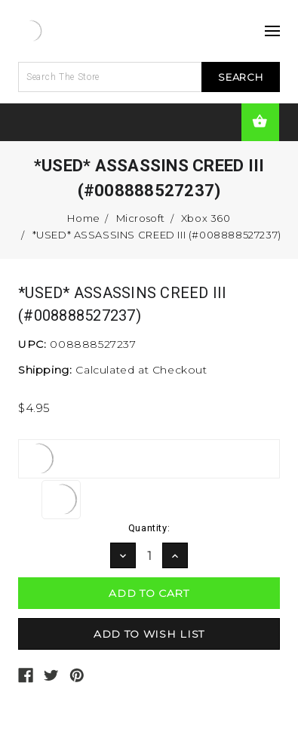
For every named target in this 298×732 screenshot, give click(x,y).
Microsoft (140, 218)
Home (83, 218)
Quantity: (149, 528)
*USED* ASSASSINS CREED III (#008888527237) (156, 235)
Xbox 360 (206, 218)
